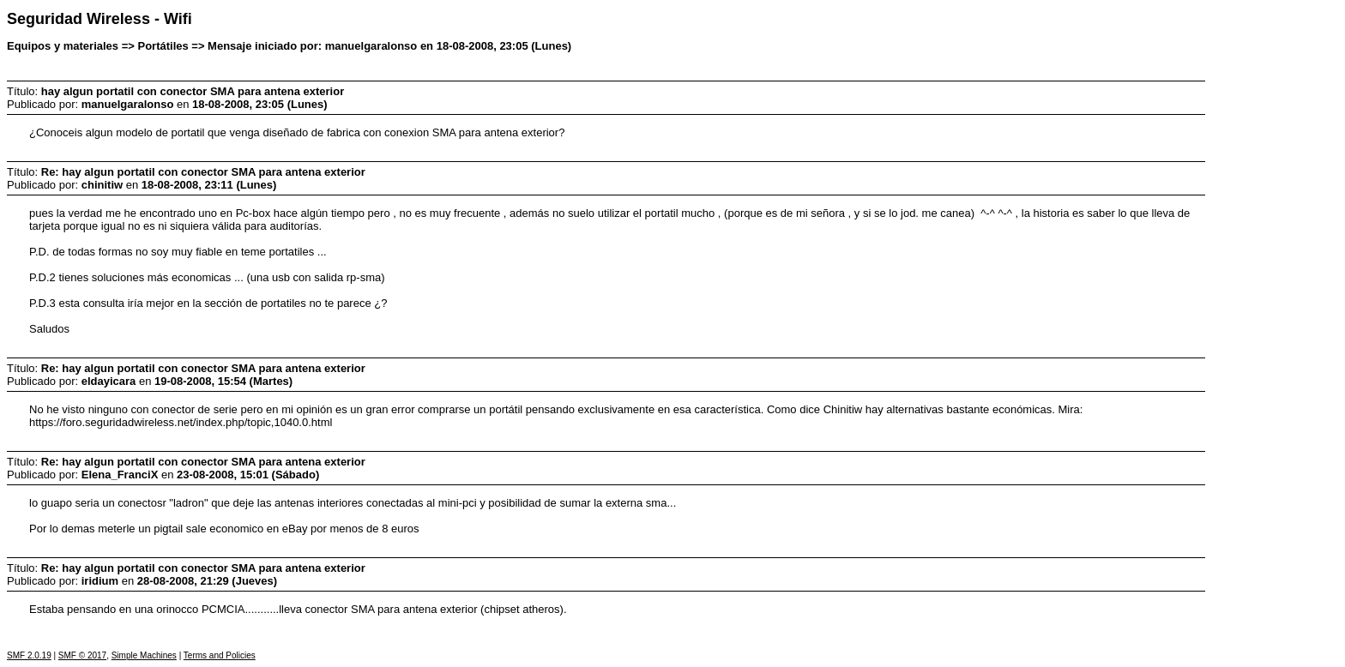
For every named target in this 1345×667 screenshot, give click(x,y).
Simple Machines (144, 655)
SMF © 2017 (82, 655)
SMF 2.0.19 (29, 655)
